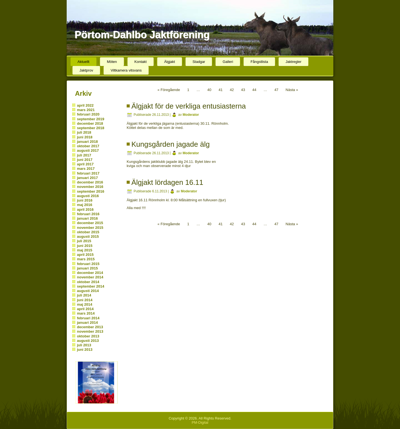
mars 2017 (86, 168)
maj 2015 (84, 250)
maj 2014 (84, 304)
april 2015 (85, 255)
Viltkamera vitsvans (126, 70)
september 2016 (90, 191)
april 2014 (85, 309)
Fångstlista (259, 62)
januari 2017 (87, 178)
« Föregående (169, 90)
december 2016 (90, 182)
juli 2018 (84, 132)
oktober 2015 (88, 232)
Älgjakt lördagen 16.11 (167, 182)
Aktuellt (83, 62)
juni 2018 (84, 137)
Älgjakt (169, 62)
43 (243, 90)
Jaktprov (86, 70)
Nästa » (292, 90)
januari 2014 (87, 322)
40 (209, 90)
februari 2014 (88, 318)
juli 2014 (84, 295)
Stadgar (198, 62)
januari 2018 (87, 141)
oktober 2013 (88, 336)
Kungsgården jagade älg (170, 144)
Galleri (227, 62)
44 (254, 90)
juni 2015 (84, 246)
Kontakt (140, 62)
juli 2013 (84, 345)
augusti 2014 (88, 291)
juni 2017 (84, 160)
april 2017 (85, 164)
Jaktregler (293, 62)
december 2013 (90, 327)
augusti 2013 (88, 341)
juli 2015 (84, 241)
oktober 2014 (88, 282)
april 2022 (85, 105)
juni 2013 (84, 349)
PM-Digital (200, 422)
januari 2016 (87, 218)
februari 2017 (88, 173)
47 (276, 90)
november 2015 (90, 227)
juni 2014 (84, 300)
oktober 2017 (88, 146)
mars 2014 (86, 313)
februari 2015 (88, 264)
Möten (112, 62)
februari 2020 (88, 114)
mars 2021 (86, 110)
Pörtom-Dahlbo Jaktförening (141, 34)
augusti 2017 (88, 150)
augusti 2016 (88, 196)
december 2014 (90, 273)
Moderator (191, 115)
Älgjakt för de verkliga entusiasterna (188, 106)
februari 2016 (88, 214)
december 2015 (90, 223)
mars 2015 (86, 259)
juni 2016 (84, 200)
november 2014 (90, 277)
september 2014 (90, 286)
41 (220, 90)
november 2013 (90, 331)
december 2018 (90, 123)
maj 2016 (84, 205)
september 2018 (90, 128)
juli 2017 (84, 155)
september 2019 (90, 119)
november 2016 (90, 187)
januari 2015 (87, 268)
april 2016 (85, 209)
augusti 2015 (88, 236)
